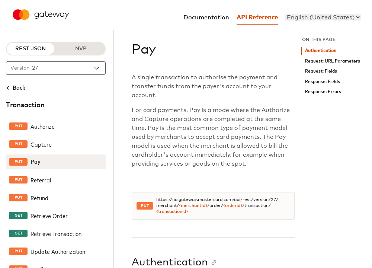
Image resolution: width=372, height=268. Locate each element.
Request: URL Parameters (332, 61)
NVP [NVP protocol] (80, 48)
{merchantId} (193, 206)
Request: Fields (321, 71)
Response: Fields (322, 81)
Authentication (320, 50)
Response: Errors (323, 91)
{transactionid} (172, 212)
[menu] (323, 17)
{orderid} (232, 206)
